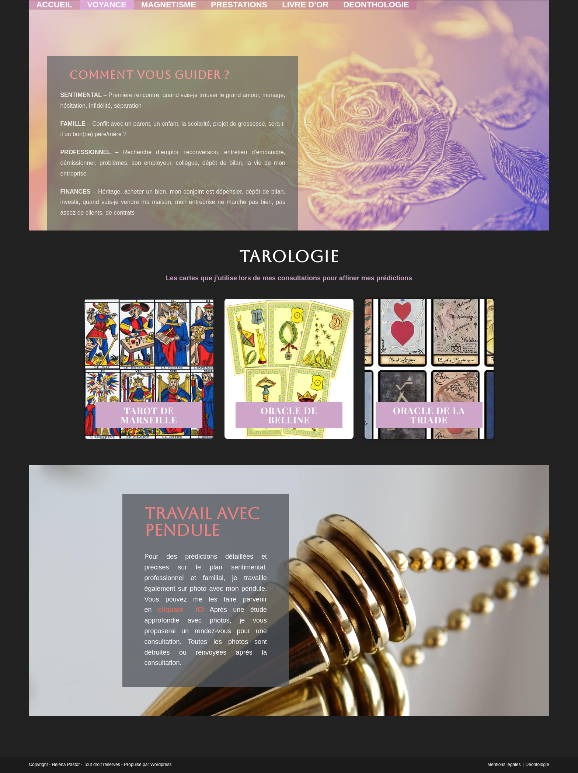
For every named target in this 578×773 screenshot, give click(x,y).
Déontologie (537, 764)
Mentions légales (503, 764)
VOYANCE (106, 7)
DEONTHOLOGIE (376, 7)
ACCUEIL (54, 7)
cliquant (181, 609)
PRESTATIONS (239, 7)
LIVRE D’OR (305, 7)
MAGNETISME (168, 7)
